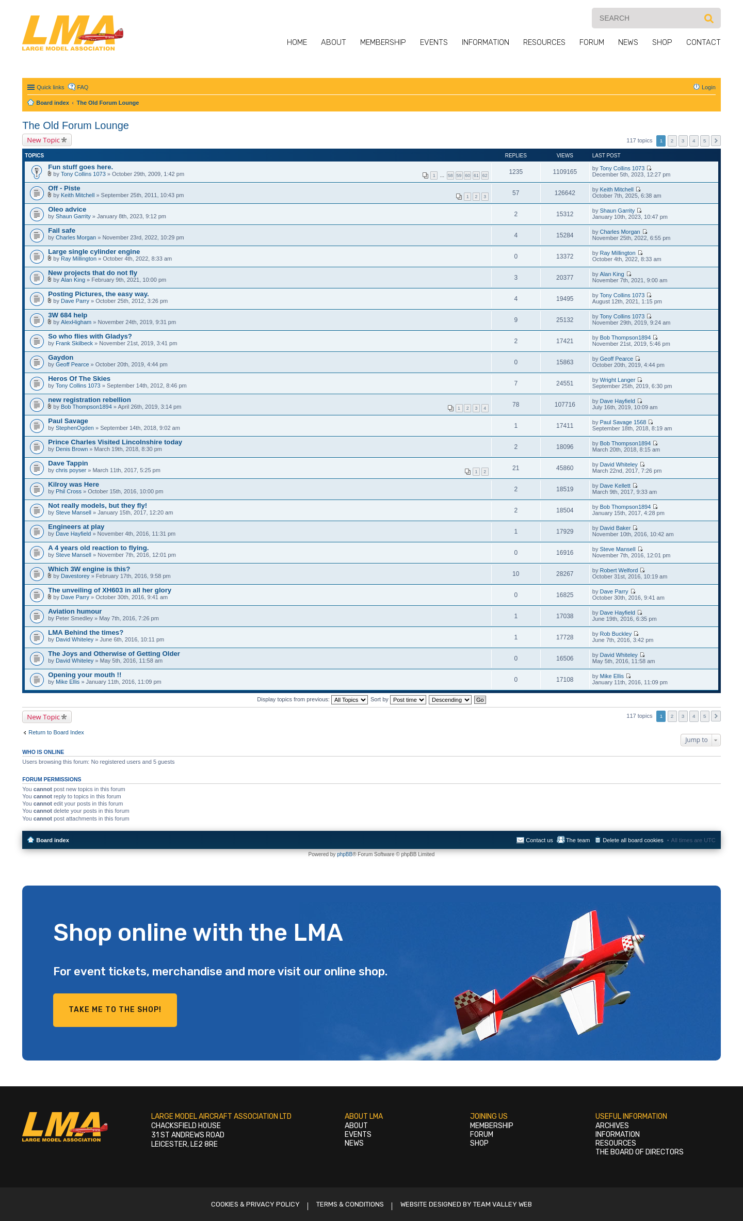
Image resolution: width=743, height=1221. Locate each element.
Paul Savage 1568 (623, 422)
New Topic (43, 139)
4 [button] (694, 140)
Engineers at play (76, 527)
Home (297, 42)
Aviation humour (75, 611)
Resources (544, 42)
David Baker (615, 528)
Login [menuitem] (709, 87)
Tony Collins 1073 (83, 174)
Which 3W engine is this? (89, 569)
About (333, 42)
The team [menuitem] (578, 840)
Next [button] (716, 140)
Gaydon (60, 357)
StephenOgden (75, 428)
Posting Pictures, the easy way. (98, 294)
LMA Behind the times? (85, 632)
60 (467, 175)
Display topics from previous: (312, 699)
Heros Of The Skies (79, 378)
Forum (591, 42)
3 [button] (683, 140)
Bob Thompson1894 (625, 337)
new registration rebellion (89, 400)
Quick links (50, 87)
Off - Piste (64, 188)
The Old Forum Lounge (75, 125)
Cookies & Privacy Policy (255, 1204)
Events (434, 42)
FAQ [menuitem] (82, 87)
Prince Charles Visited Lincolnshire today (115, 442)
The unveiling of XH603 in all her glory (109, 590)
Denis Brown (72, 449)
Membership (383, 42)
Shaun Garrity (73, 216)
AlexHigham (76, 322)
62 (485, 175)
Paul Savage (68, 421)
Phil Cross (69, 491)
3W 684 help (67, 315)
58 (450, 175)
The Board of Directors (639, 1152)
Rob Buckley (616, 634)
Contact (703, 42)
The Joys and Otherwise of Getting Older (114, 653)
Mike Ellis (67, 682)
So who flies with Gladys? (90, 336)
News (628, 42)
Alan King (73, 280)
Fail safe (61, 230)
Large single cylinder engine (94, 251)
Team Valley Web (502, 1204)
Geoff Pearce (72, 364)
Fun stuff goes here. (80, 167)
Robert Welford (619, 570)
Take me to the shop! (115, 1009)
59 (459, 175)
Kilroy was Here (73, 484)
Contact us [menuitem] (539, 840)
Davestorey (75, 576)
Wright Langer (617, 380)
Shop (662, 42)
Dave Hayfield (617, 401)
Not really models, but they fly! (97, 505)
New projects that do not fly (92, 273)
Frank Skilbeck (74, 343)
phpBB (344, 854)
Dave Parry (75, 301)
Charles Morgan (76, 237)
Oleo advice (67, 209)
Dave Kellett (615, 486)
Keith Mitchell (77, 195)
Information (485, 42)
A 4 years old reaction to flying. (98, 548)
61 (476, 175)
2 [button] (672, 140)
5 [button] (704, 140)
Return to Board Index (56, 732)
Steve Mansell (73, 512)
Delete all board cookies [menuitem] (633, 840)
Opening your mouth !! (84, 675)
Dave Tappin (68, 463)
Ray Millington (78, 258)
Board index (52, 840)
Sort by (398, 699)
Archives (612, 1125)
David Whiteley (618, 464)
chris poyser (71, 470)
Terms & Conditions (350, 1204)
